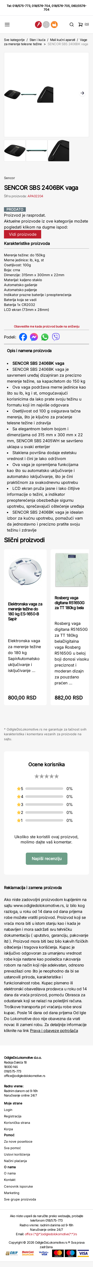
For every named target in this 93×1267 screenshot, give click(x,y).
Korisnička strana (17, 1128)
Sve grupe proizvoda (20, 1204)
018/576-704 (41, 6)
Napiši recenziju (47, 863)
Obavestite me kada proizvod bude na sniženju (46, 331)
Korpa (8, 1134)
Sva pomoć (12, 1153)
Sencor (9, 183)
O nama (10, 1178)
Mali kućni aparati (62, 40)
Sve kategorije (14, 40)
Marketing (11, 1198)
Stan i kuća (37, 40)
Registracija (12, 1121)
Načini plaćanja (15, 1166)
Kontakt (9, 1185)
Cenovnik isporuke (18, 1191)
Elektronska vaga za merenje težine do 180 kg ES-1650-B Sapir (25, 616)
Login (8, 1115)
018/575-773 (21, 6)
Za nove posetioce (18, 1146)
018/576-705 (61, 6)
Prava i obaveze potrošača (54, 1035)
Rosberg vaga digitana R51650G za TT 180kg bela (70, 607)
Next (82, 96)
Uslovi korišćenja (17, 1160)
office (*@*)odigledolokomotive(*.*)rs (51, 1239)
